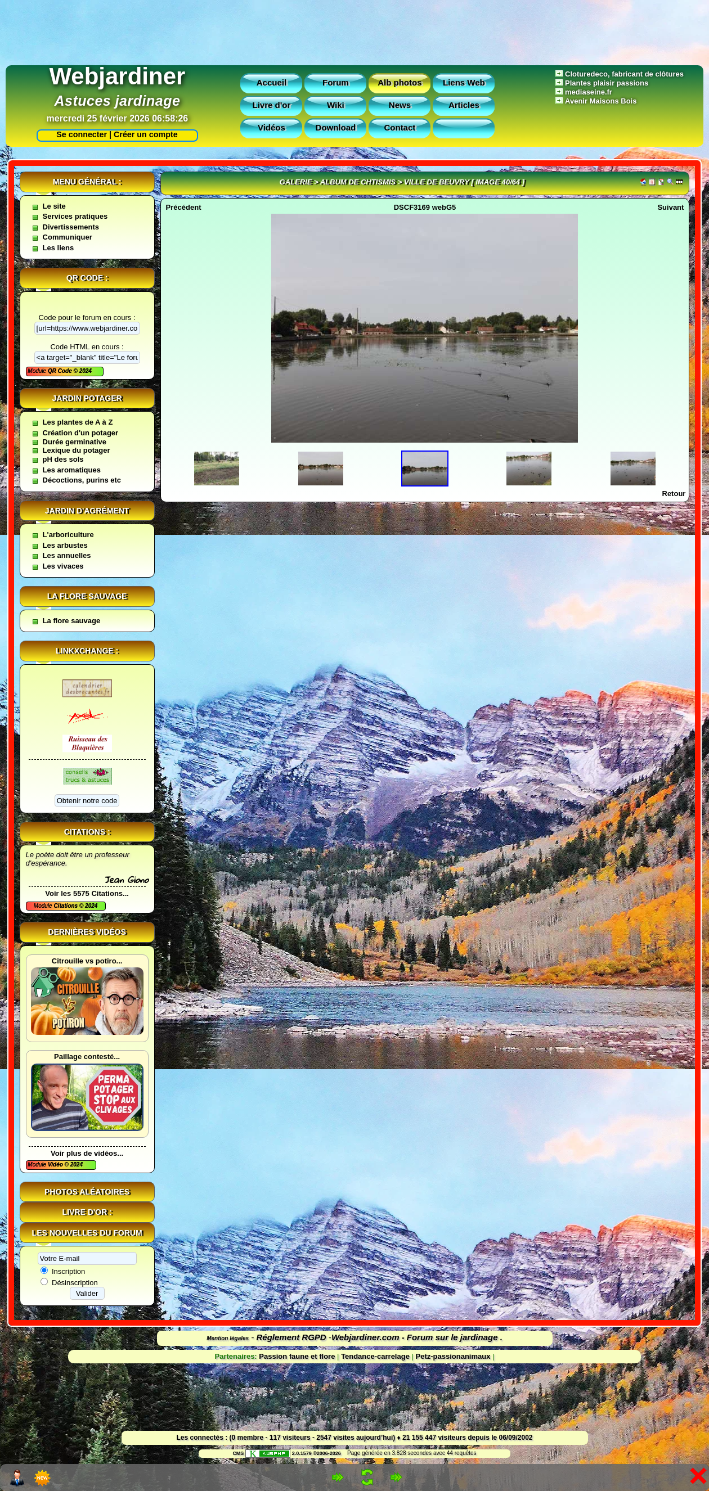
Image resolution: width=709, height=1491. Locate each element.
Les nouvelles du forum (87, 1232)
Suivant (670, 207)
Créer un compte (146, 134)
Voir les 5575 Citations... (87, 893)
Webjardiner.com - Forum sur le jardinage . (416, 1337)
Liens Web (464, 82)
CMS (238, 1453)
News (400, 105)
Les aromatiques (72, 470)
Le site (54, 206)
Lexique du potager (76, 450)
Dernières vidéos (86, 931)
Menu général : (87, 181)
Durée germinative (74, 442)
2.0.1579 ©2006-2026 (293, 1453)
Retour (674, 493)
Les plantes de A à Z (78, 422)
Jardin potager (87, 398)
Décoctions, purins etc (82, 480)
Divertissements (71, 227)
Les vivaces (63, 566)
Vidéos (271, 127)
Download (336, 127)
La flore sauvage (87, 596)
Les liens (58, 248)
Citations (66, 906)
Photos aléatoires (86, 1191)
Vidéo (56, 1164)
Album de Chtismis (358, 182)
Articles (463, 105)
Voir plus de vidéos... (87, 1153)
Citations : (87, 831)
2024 (85, 371)
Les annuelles (67, 555)
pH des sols (63, 459)
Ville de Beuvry (436, 182)
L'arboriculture (68, 534)
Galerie (296, 182)
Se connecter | (82, 134)
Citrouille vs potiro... (87, 961)
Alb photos (399, 82)
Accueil (271, 82)
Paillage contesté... (87, 1056)
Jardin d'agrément (87, 510)
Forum (335, 82)
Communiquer (67, 237)
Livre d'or (272, 105)
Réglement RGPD (291, 1337)
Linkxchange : (87, 650)
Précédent (183, 207)
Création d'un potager (81, 433)
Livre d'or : (87, 1212)
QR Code (61, 371)
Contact (399, 127)
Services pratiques (75, 216)
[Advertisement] (354, 29)
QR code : (87, 277)
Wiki (335, 105)
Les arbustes (65, 545)
